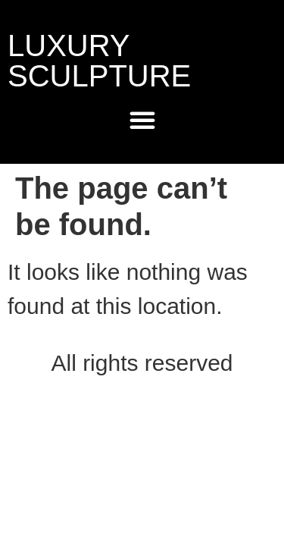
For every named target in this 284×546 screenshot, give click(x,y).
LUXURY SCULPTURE (99, 61)
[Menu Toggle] (142, 119)
